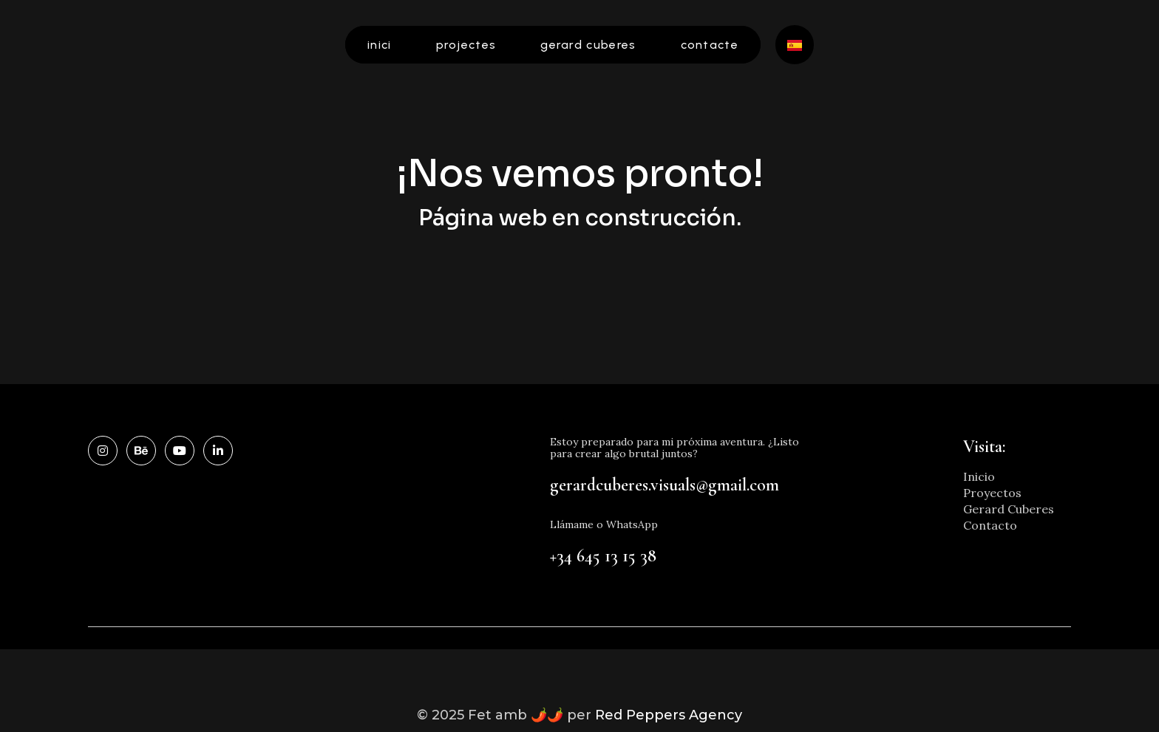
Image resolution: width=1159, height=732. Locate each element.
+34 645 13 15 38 (603, 556)
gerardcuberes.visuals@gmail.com (664, 485)
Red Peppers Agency (668, 715)
